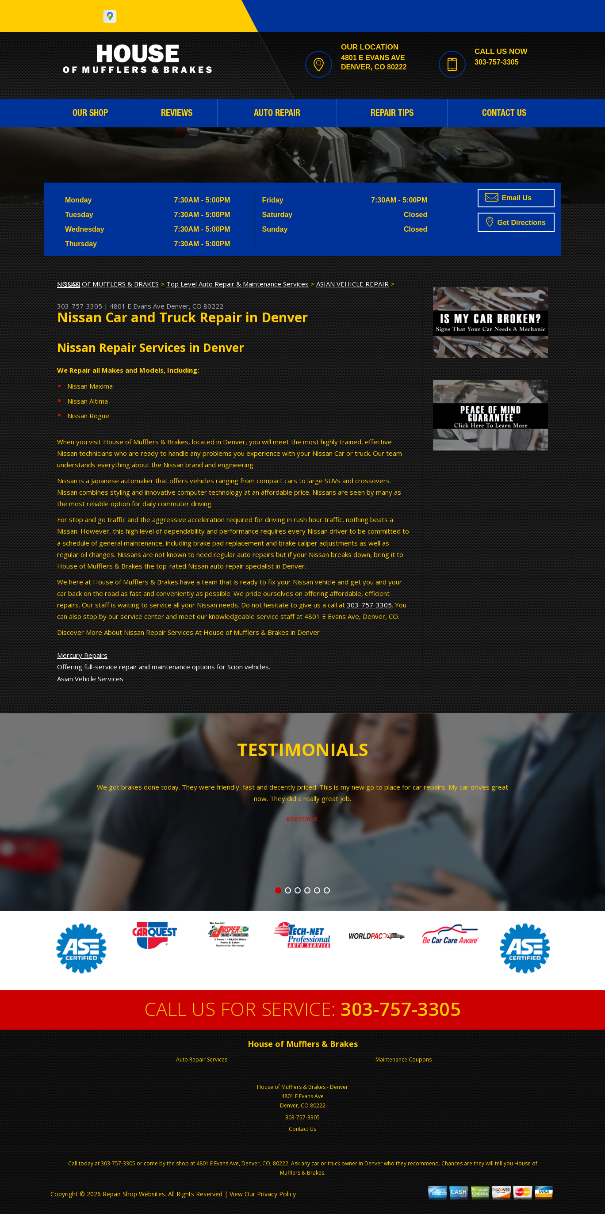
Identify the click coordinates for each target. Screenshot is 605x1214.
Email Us (508, 197)
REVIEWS (176, 114)
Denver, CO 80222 (194, 306)
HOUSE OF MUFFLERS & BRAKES (108, 283)
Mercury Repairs (82, 655)
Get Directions (516, 221)
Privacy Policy (276, 1194)
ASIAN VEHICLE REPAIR (352, 283)
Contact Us (302, 1129)
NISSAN (68, 284)
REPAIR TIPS (392, 114)
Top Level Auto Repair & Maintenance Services (237, 283)
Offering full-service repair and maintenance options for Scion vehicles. (163, 666)
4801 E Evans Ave (137, 306)
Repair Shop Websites (134, 1194)
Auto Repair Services (201, 1059)
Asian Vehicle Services (90, 678)
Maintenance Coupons (403, 1059)
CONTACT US (504, 114)
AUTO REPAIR (277, 114)
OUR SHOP (90, 114)
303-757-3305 (497, 62)
